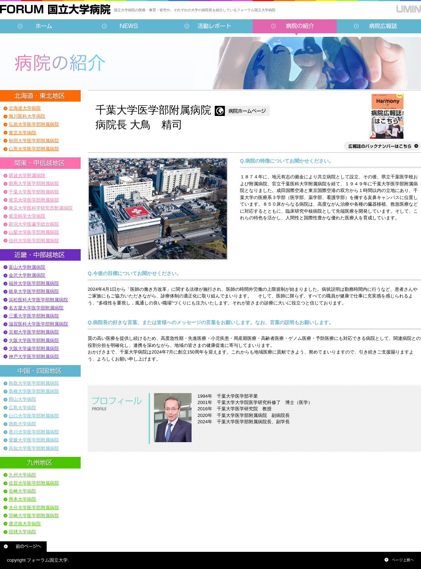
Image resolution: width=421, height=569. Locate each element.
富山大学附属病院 (27, 267)
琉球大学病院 (22, 531)
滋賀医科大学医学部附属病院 (38, 324)
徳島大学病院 (22, 423)
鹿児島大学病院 (25, 523)
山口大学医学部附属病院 (34, 415)
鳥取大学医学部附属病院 (34, 383)
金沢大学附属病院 (27, 275)
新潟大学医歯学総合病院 (34, 224)
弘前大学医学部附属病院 (34, 124)
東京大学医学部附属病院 (34, 200)
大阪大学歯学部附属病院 (34, 348)
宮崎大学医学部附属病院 (34, 515)
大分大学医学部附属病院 (34, 507)
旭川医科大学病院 (27, 116)
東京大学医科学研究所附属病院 (41, 208)
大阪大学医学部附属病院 (34, 340)
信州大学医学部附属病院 (34, 240)
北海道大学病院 (25, 108)
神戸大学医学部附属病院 (34, 356)
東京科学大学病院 (27, 216)
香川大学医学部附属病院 (34, 431)
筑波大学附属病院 (27, 175)
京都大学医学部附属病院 (34, 332)
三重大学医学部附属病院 (34, 315)
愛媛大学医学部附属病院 (34, 440)
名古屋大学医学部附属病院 (36, 307)
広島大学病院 (22, 407)
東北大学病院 (22, 132)
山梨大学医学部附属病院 (34, 232)
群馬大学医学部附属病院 (34, 183)
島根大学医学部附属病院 (34, 391)
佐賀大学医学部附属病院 (34, 483)
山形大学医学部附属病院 (34, 148)
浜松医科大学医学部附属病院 (38, 299)
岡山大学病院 (22, 399)
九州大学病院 (22, 475)
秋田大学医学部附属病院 (34, 140)
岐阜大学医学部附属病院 (34, 291)
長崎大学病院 (22, 491)
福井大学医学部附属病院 (34, 283)
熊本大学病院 (22, 499)
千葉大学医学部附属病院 (34, 191)
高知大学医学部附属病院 (34, 448)
